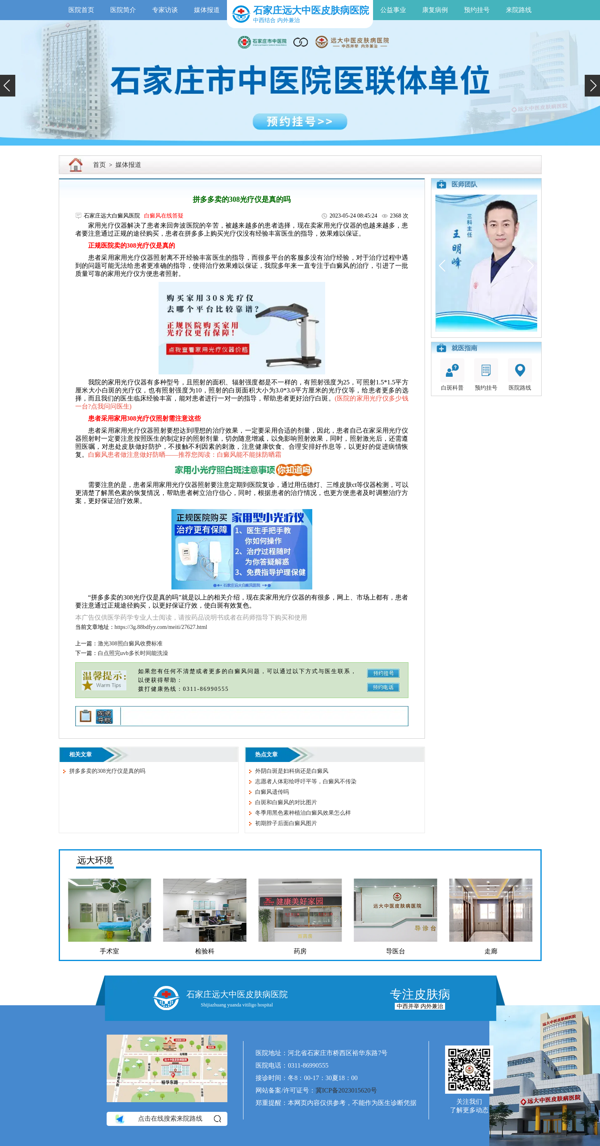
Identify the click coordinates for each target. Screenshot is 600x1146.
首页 (99, 164)
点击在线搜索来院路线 (167, 1119)
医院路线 (520, 374)
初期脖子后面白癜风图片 (286, 823)
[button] (7, 86)
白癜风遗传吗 (272, 792)
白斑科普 (452, 374)
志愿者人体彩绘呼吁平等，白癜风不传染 (306, 781)
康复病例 (435, 9)
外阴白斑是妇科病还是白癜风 (291, 771)
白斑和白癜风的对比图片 (286, 802)
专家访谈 (165, 9)
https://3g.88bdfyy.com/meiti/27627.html (161, 627)
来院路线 (519, 9)
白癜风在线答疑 (164, 216)
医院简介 (123, 9)
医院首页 (81, 9)
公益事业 (393, 9)
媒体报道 (207, 9)
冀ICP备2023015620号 (346, 1090)
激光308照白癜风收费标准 (130, 644)
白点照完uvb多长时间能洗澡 (133, 653)
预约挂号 (477, 9)
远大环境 (95, 860)
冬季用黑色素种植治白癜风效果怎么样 (303, 813)
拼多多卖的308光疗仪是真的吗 (107, 771)
